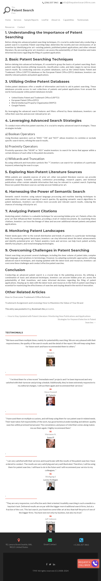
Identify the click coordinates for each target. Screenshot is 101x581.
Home (8, 20)
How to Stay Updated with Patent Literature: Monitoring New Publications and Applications (48, 316)
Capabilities (68, 20)
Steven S (50, 352)
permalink (49, 309)
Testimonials (83, 20)
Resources (9, 27)
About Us (55, 20)
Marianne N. (50, 434)
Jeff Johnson (50, 519)
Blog (29, 309)
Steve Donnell (50, 392)
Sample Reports (31, 20)
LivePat (45, 20)
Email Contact (50, 544)
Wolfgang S (50, 476)
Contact (21, 27)
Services (17, 20)
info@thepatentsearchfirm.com (79, 2)
